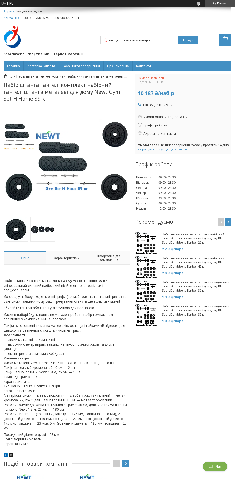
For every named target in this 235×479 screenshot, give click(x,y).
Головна (13, 66)
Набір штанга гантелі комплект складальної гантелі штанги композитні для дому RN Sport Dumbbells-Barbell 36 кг (195, 286)
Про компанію (118, 66)
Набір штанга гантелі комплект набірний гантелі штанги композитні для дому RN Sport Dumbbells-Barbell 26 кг (193, 238)
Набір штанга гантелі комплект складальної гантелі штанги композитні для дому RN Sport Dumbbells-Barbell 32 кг (195, 310)
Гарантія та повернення (81, 66)
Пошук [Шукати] (188, 40)
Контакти (143, 66)
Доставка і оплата (41, 66)
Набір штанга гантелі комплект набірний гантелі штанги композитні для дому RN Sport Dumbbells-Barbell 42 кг (193, 262)
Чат (215, 466)
